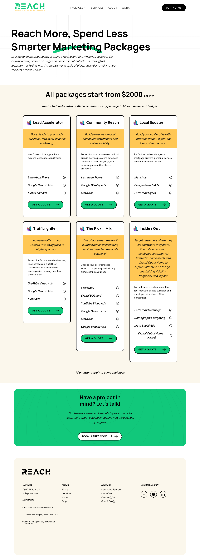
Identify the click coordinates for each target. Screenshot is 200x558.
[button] (78, 7)
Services (64, 493)
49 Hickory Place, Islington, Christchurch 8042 (40, 515)
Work (126, 7)
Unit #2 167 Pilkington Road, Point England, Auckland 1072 (38, 523)
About (112, 7)
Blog (61, 501)
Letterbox (104, 493)
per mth (149, 96)
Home (62, 489)
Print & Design (106, 501)
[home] (32, 7)
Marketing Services (109, 489)
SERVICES (97, 7)
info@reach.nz (28, 493)
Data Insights (106, 497)
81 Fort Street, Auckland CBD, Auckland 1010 (38, 508)
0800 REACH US (28, 489)
